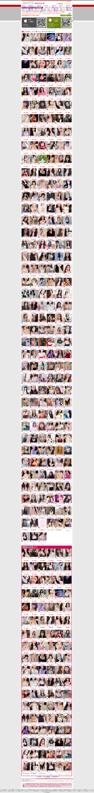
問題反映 (68, 5)
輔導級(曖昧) (37, 11)
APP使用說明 (63, 15)
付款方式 (61, 5)
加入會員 (46, 5)
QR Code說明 (68, 15)
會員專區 (39, 5)
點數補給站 (31, 5)
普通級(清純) (44, 11)
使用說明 (53, 5)
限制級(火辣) (30, 11)
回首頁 (23, 5)
